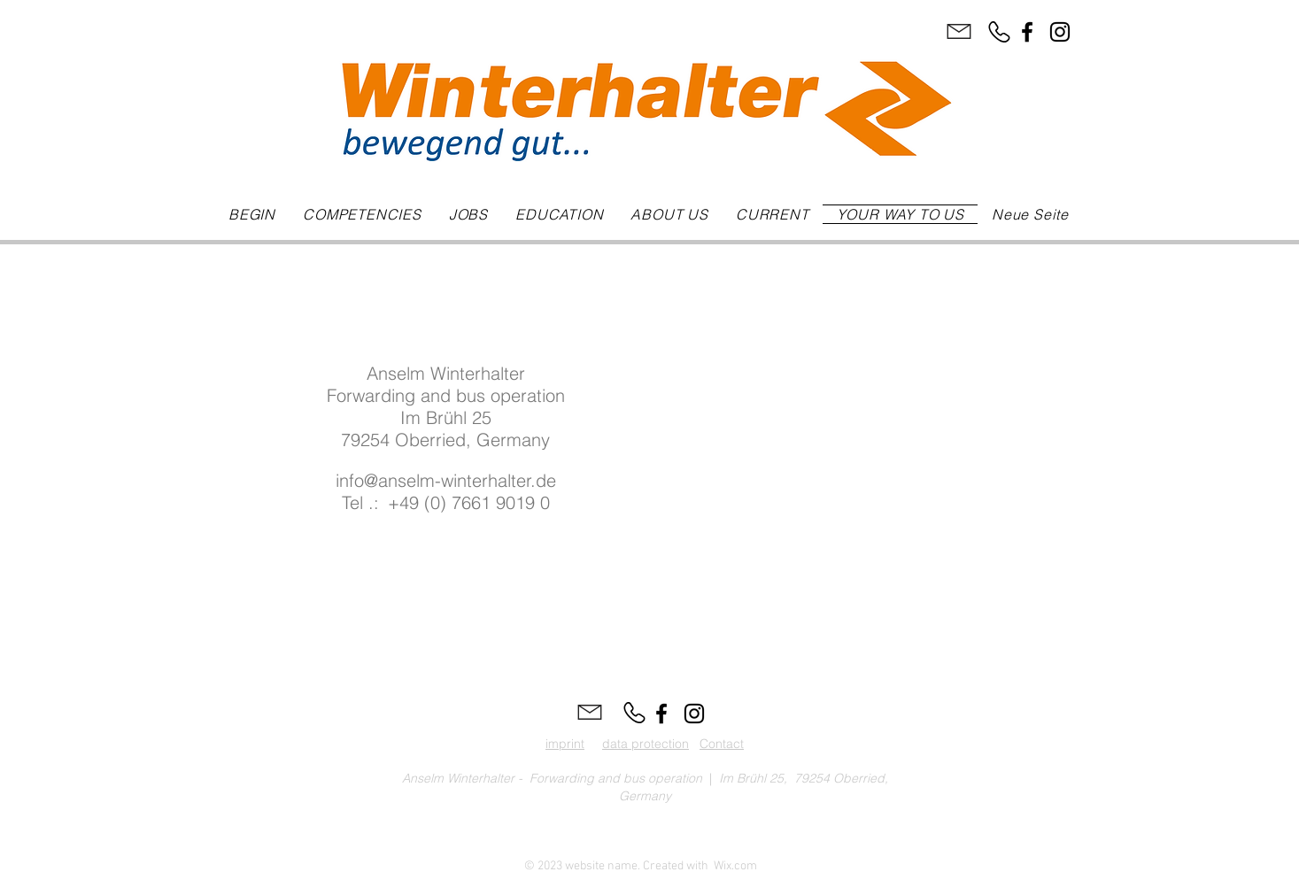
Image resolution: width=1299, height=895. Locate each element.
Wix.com (735, 866)
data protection (645, 744)
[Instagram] (1060, 32)
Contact (722, 744)
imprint (564, 744)
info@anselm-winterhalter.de (446, 480)
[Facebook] (1027, 32)
